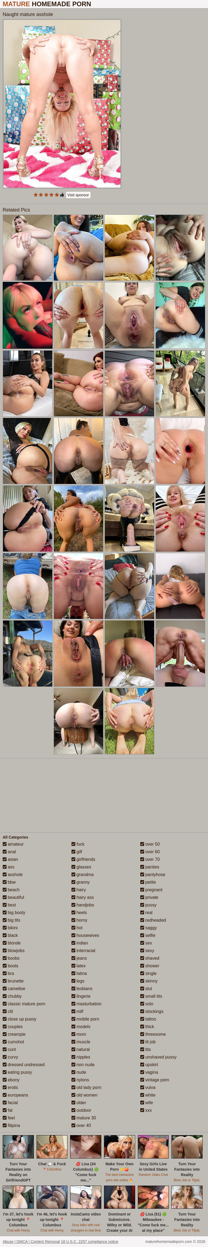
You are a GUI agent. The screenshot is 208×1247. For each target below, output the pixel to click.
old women (85, 1095)
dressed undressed (24, 1064)
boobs (11, 958)
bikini (10, 927)
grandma (83, 874)
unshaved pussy (158, 1057)
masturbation (87, 1004)
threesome (153, 1034)
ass (8, 867)
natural (81, 1049)
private (149, 897)
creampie (14, 1034)
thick (147, 1026)
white (147, 1095)
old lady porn (86, 1087)
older (79, 1102)
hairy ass (83, 897)
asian (10, 859)
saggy (148, 927)
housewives (85, 935)
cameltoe (14, 988)
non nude (83, 1064)
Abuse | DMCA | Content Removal (31, 1241)
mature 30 (84, 1118)
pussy (148, 905)
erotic (10, 1087)
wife (146, 1102)
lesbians (82, 988)
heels (79, 912)
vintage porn (154, 1080)
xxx (146, 1110)
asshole (13, 874)
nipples (81, 1057)
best (9, 905)
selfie (147, 935)
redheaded (153, 920)
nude (79, 1072)
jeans (79, 958)
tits (145, 1049)
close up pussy (19, 1019)
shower (149, 965)
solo (146, 1004)
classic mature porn (24, 1004)
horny (79, 920)
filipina (11, 1125)
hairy (79, 889)
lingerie (81, 996)
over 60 (150, 851)
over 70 (150, 859)
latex (79, 965)
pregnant (151, 889)
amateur (13, 844)
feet (9, 1118)
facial (10, 1102)
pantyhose (152, 874)
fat (7, 1110)
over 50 (150, 844)
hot (77, 927)
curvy (10, 1057)
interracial (83, 950)
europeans (15, 1095)
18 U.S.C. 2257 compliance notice (89, 1241)
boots (10, 965)
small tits (151, 996)
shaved (149, 958)
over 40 (81, 1125)
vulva (147, 1087)
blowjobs (14, 950)
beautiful (13, 897)
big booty (14, 912)
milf (77, 1011)
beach (11, 889)
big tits (11, 920)
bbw (9, 882)
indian (80, 943)
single (148, 973)
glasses (81, 867)
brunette (13, 981)
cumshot (13, 1042)
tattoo (148, 1019)
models (81, 1026)
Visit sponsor (78, 195)
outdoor (81, 1110)
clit (8, 1011)
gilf (77, 851)
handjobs (83, 905)
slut (146, 988)
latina (79, 973)
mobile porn (85, 1019)
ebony (11, 1080)
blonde (12, 943)
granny (81, 882)
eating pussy (17, 1072)
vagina (149, 1072)
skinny (149, 981)
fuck (78, 844)
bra (8, 973)
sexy (147, 950)
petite (148, 882)
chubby (12, 996)
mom (79, 1034)
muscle (81, 1042)
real (146, 912)
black (10, 935)
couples (13, 1026)
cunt (9, 1049)
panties (149, 867)
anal (9, 851)
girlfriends (83, 859)
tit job (148, 1042)
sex (146, 943)
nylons (80, 1080)
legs (78, 981)
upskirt (149, 1064)
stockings (151, 1011)
